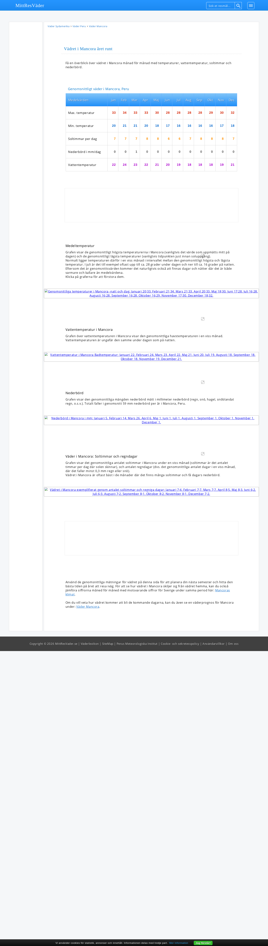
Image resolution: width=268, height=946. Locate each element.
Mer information (178, 943)
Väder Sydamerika (59, 26)
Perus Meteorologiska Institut (137, 938)
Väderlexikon (90, 938)
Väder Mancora (87, 902)
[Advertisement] (26, 79)
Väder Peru (79, 26)
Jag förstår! (203, 943)
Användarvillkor (213, 938)
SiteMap (107, 938)
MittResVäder (29, 5)
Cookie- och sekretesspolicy (180, 938)
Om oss (233, 938)
